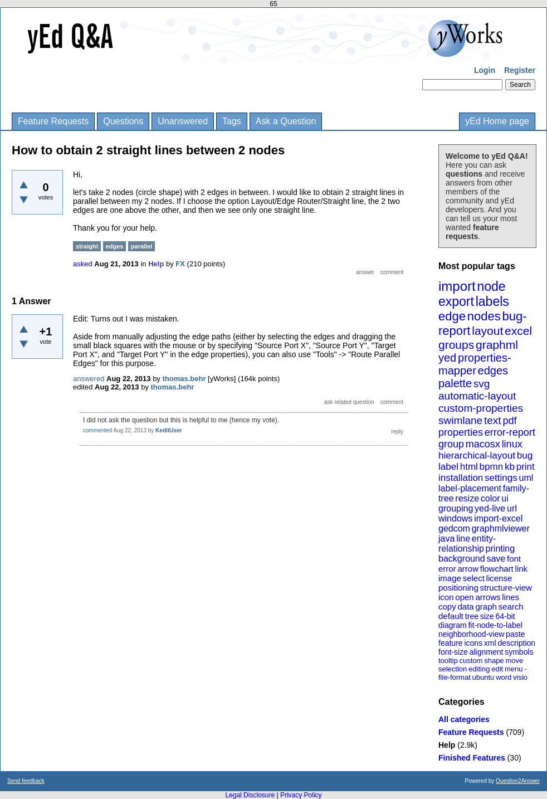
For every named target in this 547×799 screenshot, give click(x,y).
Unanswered (183, 121)
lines (510, 597)
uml (526, 478)
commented (97, 430)
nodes (484, 316)
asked (82, 264)
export (456, 301)
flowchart (497, 568)
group (451, 444)
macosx (483, 444)
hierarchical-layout (476, 455)
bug (525, 455)
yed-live (490, 508)
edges (493, 370)
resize (467, 498)
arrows (487, 597)
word (503, 677)
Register (519, 70)
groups (456, 344)
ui (504, 498)
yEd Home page (497, 121)
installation (460, 477)
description (516, 643)
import (457, 286)
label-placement (469, 488)
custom (470, 660)
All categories (464, 719)
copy (447, 606)
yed (447, 358)
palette (455, 383)
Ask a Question (286, 121)
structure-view (506, 587)
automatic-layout (477, 396)
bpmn (492, 466)
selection (452, 669)
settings (501, 477)
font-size (453, 651)
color (490, 498)
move (514, 660)
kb (510, 466)
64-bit (505, 616)
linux (512, 444)
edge (452, 316)
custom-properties (480, 408)
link (521, 568)
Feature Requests (53, 121)
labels (492, 301)
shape (494, 660)
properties (460, 432)
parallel (142, 246)
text (492, 420)
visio (520, 677)
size (487, 616)
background (461, 558)
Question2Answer (518, 781)
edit (497, 669)
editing (479, 669)
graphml (497, 344)
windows (455, 518)
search (511, 606)
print (525, 466)
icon (446, 597)
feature (450, 643)
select (474, 578)
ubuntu (483, 677)
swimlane (460, 420)
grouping (455, 508)
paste (515, 634)
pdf (509, 420)
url (512, 508)
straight (87, 246)
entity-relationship (467, 543)
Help (446, 744)
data (465, 606)
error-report (510, 432)
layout (487, 330)
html (469, 466)
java (446, 538)
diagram (452, 625)
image (449, 578)
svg (481, 383)
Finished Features (471, 757)
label (448, 466)
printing (500, 548)
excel (518, 330)
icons (473, 643)
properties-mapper (474, 364)
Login (484, 70)
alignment (487, 651)
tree (471, 616)
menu (514, 669)
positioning (458, 587)
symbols (519, 651)
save (495, 558)
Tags (231, 121)
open (464, 597)
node (491, 286)
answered (88, 378)
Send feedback (26, 781)
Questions (123, 121)
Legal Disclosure (250, 795)
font (514, 558)
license (499, 578)
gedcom (454, 528)
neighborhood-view (471, 634)
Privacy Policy (301, 795)
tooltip (448, 660)
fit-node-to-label (495, 625)
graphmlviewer (501, 528)
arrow (467, 568)
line (463, 538)
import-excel (498, 518)
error (447, 568)
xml (490, 643)
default (450, 616)
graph (485, 606)
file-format (454, 677)
